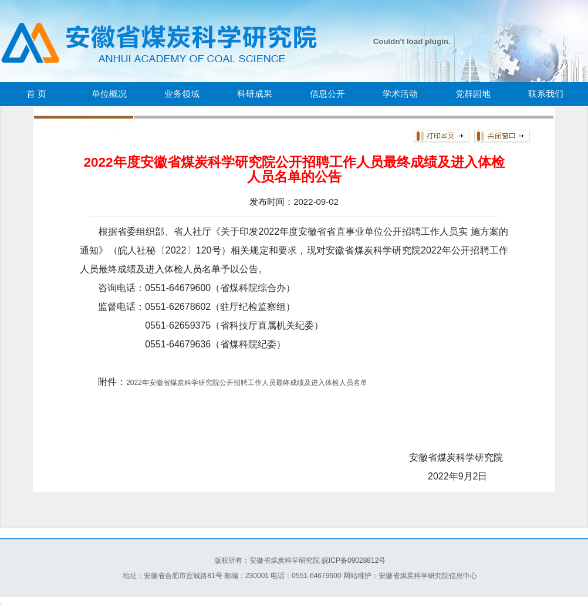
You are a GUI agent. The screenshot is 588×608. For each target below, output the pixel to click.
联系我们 (545, 94)
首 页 (36, 94)
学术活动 (400, 94)
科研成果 (254, 94)
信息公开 (327, 94)
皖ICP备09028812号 (354, 560)
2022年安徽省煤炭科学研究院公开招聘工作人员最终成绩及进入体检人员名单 (246, 383)
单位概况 (109, 94)
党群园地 (473, 94)
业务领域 (182, 94)
